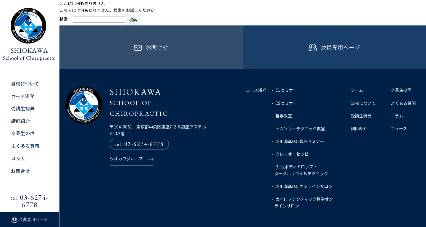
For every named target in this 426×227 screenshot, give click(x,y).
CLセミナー (286, 72)
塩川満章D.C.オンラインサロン (304, 168)
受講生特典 (23, 108)
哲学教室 (283, 98)
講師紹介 (20, 120)
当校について (25, 83)
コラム (18, 158)
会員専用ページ (33, 219)
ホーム (357, 72)
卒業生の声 (23, 133)
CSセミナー (286, 85)
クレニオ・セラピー (294, 136)
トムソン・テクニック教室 (300, 111)
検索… (65, 19)
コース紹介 (22, 96)
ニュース (399, 111)
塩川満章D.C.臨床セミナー (299, 123)
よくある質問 (25, 145)
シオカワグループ (126, 141)
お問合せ (20, 171)
